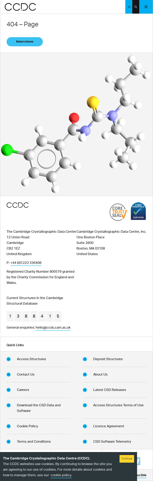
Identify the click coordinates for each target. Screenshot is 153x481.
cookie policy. (61, 475)
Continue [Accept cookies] (127, 458)
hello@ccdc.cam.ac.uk (53, 327)
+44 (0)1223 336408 (25, 262)
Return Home (24, 41)
